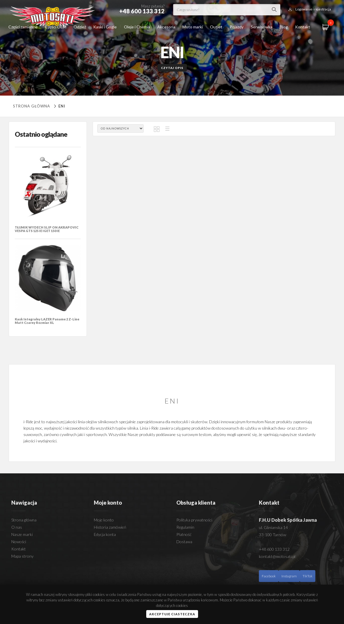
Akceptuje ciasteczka (172, 614)
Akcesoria (166, 26)
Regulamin (185, 527)
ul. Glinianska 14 (273, 527)
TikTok (307, 576)
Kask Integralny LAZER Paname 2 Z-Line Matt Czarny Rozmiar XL (47, 320)
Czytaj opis (172, 68)
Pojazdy (237, 26)
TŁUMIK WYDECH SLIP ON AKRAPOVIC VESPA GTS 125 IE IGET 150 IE (46, 229)
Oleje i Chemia (137, 26)
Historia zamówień (110, 527)
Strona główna (31, 106)
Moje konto (104, 519)
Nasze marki (22, 534)
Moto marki (192, 26)
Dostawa (184, 541)
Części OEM (55, 26)
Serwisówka (261, 26)
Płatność (183, 534)
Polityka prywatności (194, 519)
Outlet (216, 26)
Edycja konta (105, 534)
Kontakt (302, 26)
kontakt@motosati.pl (277, 556)
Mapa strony (22, 556)
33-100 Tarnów (272, 534)
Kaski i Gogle (105, 26)
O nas (16, 527)
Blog (284, 26)
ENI (58, 106)
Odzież (80, 26)
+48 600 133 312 (274, 549)
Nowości (18, 541)
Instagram (289, 576)
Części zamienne (23, 26)
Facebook (269, 576)
